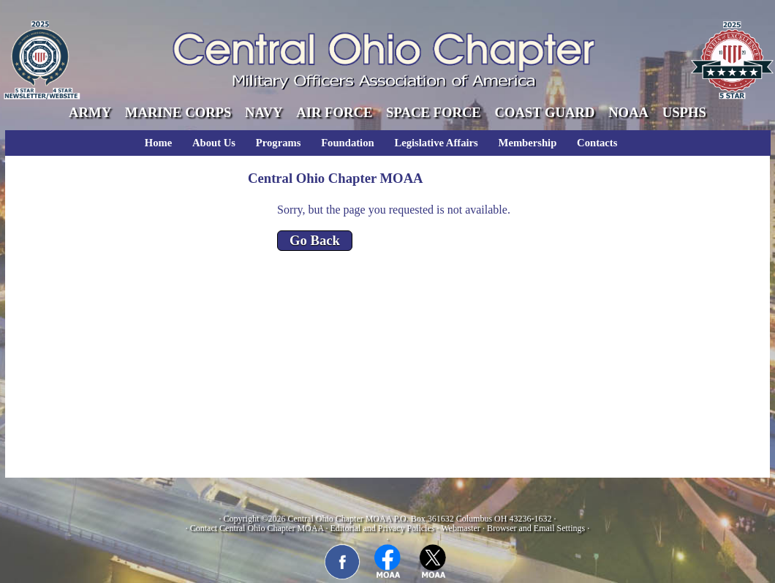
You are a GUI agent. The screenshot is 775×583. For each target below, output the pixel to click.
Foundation (347, 142)
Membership (528, 142)
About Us (213, 142)
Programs (278, 142)
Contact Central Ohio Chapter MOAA (257, 528)
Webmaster (460, 528)
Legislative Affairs (435, 142)
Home (158, 142)
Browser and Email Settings (536, 528)
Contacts (597, 142)
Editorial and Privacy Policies (382, 528)
